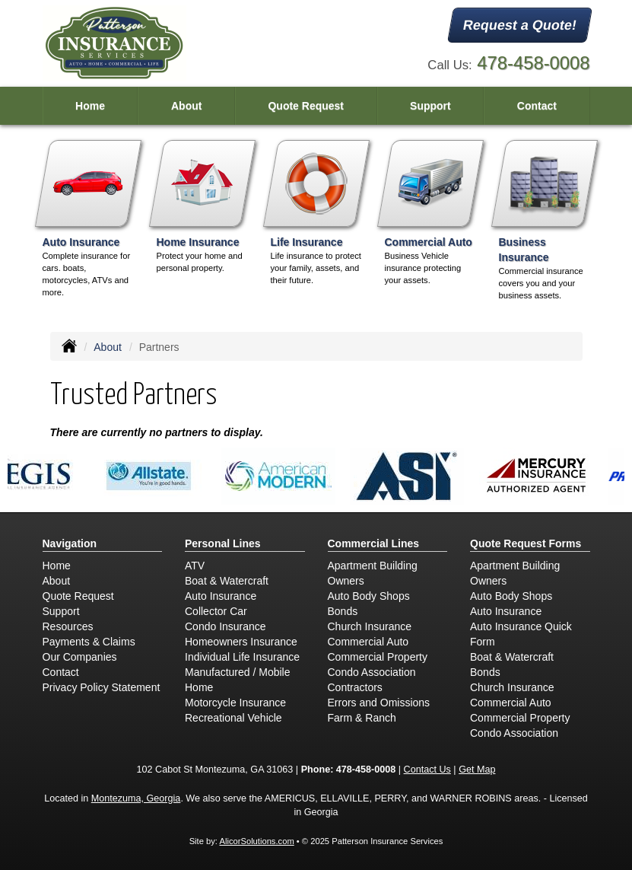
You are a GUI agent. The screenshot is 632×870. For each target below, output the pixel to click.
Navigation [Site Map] (70, 543)
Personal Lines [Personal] (223, 543)
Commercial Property (377, 657)
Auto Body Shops (369, 596)
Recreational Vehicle (233, 718)
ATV (195, 565)
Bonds (343, 611)
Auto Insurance (220, 596)
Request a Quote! (520, 25)
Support (61, 611)
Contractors (355, 687)
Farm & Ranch (362, 718)
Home (90, 106)
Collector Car (216, 611)
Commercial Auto (368, 642)
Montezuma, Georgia (136, 798)
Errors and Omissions (379, 702)
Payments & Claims (89, 642)
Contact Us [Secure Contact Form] (427, 769)
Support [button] (430, 106)
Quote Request (78, 596)
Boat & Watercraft (226, 581)
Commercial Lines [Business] (374, 543)
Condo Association (372, 672)
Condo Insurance (225, 626)
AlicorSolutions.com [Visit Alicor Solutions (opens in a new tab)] (256, 841)
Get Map (477, 769)
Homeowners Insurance (241, 642)
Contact (537, 106)
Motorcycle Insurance (235, 702)
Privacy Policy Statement (101, 687)
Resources (68, 626)
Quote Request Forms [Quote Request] (525, 543)
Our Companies (80, 657)
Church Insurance (370, 626)
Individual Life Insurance (242, 657)
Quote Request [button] (306, 106)
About (186, 106)
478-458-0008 (533, 63)
